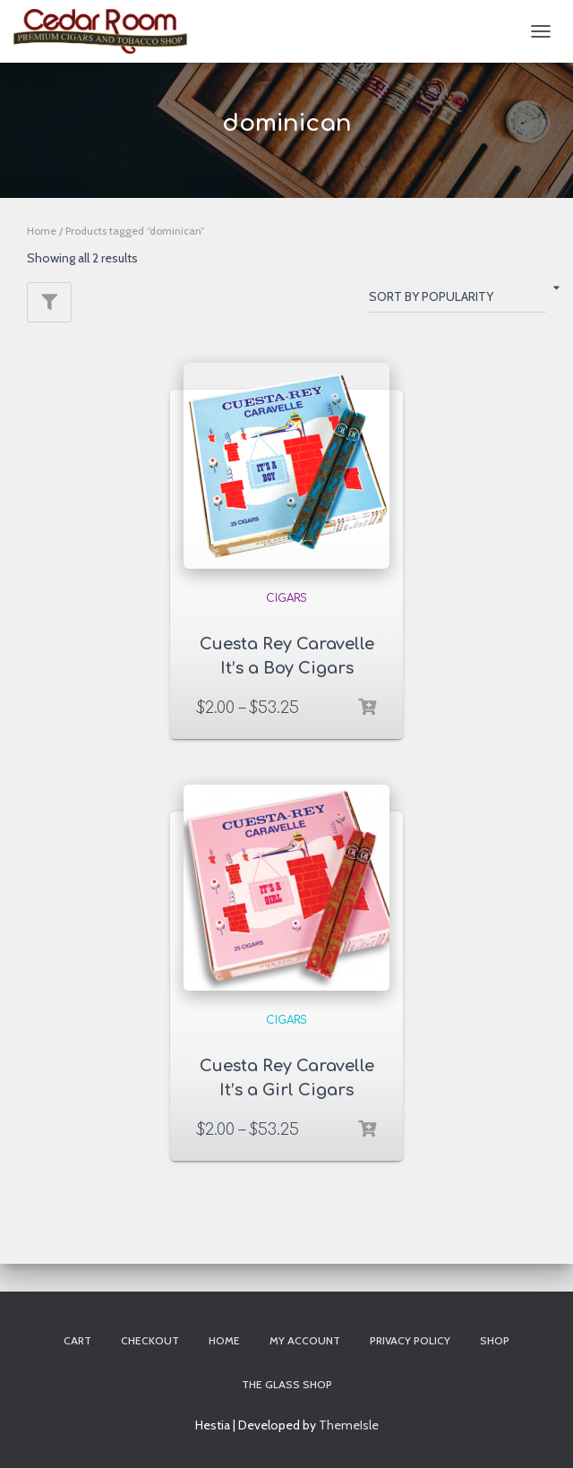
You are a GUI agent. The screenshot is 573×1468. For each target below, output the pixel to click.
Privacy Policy (410, 1340)
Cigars (286, 598)
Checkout (150, 1340)
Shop (494, 1340)
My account (304, 1340)
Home (41, 230)
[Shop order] (457, 300)
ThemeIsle (349, 1425)
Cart (77, 1340)
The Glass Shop (287, 1384)
